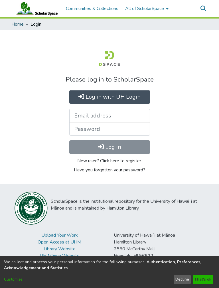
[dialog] (109, 272)
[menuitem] (146, 8)
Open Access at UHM (59, 242)
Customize (13, 279)
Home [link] (17, 24)
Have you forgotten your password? (109, 170)
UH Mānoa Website (60, 256)
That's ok (202, 279)
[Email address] (109, 115)
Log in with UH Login (109, 97)
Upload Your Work (59, 235)
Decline (182, 279)
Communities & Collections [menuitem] (92, 8)
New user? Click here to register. (109, 161)
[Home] (35, 8)
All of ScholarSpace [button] (144, 8)
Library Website (60, 249)
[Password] (109, 129)
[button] (203, 8)
